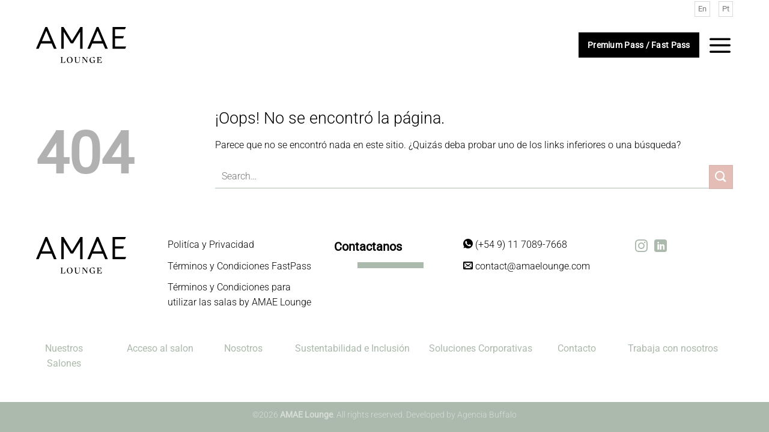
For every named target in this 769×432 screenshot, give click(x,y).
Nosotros (243, 348)
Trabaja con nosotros (673, 348)
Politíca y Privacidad (211, 244)
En (702, 8)
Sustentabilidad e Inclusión (352, 348)
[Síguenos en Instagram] (641, 247)
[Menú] (720, 45)
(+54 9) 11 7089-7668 (515, 244)
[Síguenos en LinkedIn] (660, 247)
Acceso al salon (160, 348)
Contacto (577, 348)
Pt (725, 8)
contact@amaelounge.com (526, 266)
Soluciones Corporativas (480, 348)
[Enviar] (721, 176)
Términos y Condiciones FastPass (239, 266)
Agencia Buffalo (487, 415)
